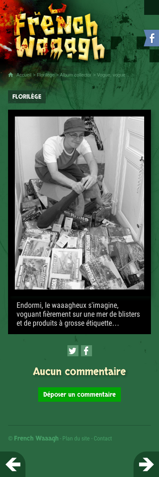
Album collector (76, 74)
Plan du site (76, 438)
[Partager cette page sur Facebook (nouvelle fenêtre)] (86, 350)
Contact (103, 438)
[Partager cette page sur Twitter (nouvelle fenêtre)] (72, 350)
